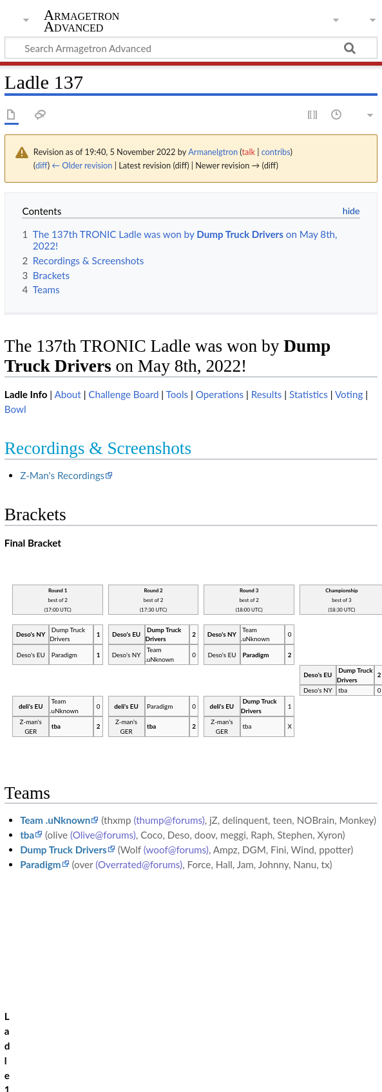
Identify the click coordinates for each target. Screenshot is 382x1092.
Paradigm (40, 864)
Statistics (308, 394)
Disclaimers (231, 1060)
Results (266, 394)
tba (27, 835)
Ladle (62, 999)
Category (24, 999)
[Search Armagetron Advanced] (191, 47)
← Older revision (82, 165)
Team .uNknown (55, 820)
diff (41, 165)
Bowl (15, 409)
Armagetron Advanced (82, 21)
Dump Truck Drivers (63, 849)
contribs (276, 152)
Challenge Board (123, 394)
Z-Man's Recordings (62, 475)
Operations (220, 394)
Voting (349, 394)
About (67, 394)
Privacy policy (34, 1060)
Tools (177, 394)
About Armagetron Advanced (135, 1060)
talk (248, 152)
